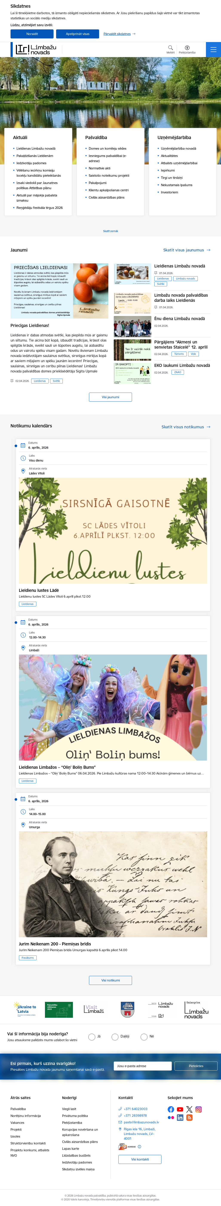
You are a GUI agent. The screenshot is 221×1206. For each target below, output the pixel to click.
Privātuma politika (75, 1116)
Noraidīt (32, 34)
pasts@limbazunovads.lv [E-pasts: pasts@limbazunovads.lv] (141, 1122)
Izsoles (15, 1136)
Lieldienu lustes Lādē (39, 590)
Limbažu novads (185, 278)
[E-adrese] (127, 1146)
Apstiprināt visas (77, 34)
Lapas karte (70, 1149)
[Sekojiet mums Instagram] (198, 1109)
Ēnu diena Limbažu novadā (179, 318)
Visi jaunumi (110, 397)
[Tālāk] (203, 1009)
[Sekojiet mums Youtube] (180, 1109)
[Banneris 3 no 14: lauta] (93, 1009)
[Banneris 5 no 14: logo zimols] (162, 1009)
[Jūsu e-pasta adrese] (143, 1066)
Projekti (16, 1129)
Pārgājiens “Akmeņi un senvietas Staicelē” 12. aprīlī (181, 344)
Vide (193, 353)
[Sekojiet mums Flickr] (171, 1117)
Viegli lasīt (69, 1109)
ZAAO (177, 372)
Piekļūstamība (72, 1123)
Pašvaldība (18, 1109)
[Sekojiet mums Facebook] (171, 1109)
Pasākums (28, 957)
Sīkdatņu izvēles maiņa (78, 1169)
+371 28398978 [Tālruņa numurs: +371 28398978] (135, 1115)
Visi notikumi (110, 980)
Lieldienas (40, 381)
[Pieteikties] (196, 1066)
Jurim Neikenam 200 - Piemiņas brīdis (55, 943)
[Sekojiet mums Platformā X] (189, 1109)
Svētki (56, 381)
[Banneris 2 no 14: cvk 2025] (59, 1009)
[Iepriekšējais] (17, 1009)
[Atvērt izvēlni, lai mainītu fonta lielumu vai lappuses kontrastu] (187, 50)
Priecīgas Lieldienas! (30, 325)
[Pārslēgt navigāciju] (213, 49)
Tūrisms (179, 353)
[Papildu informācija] (139, 1146)
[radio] (94, 1036)
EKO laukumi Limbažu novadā (182, 365)
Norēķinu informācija (26, 1116)
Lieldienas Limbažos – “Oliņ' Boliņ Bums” (57, 767)
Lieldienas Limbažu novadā (179, 266)
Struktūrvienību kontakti (28, 1143)
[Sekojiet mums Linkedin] (180, 1117)
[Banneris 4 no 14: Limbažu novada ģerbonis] (128, 1009)
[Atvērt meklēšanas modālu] (170, 50)
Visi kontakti (140, 1159)
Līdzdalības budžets (76, 1155)
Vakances (17, 1123)
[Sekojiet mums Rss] (189, 1117)
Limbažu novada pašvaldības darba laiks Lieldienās (181, 298)
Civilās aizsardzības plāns (80, 1142)
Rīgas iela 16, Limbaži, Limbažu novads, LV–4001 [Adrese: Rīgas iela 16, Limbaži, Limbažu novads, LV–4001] (139, 1134)
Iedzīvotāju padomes (77, 1162)
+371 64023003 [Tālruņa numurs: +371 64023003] (135, 1109)
